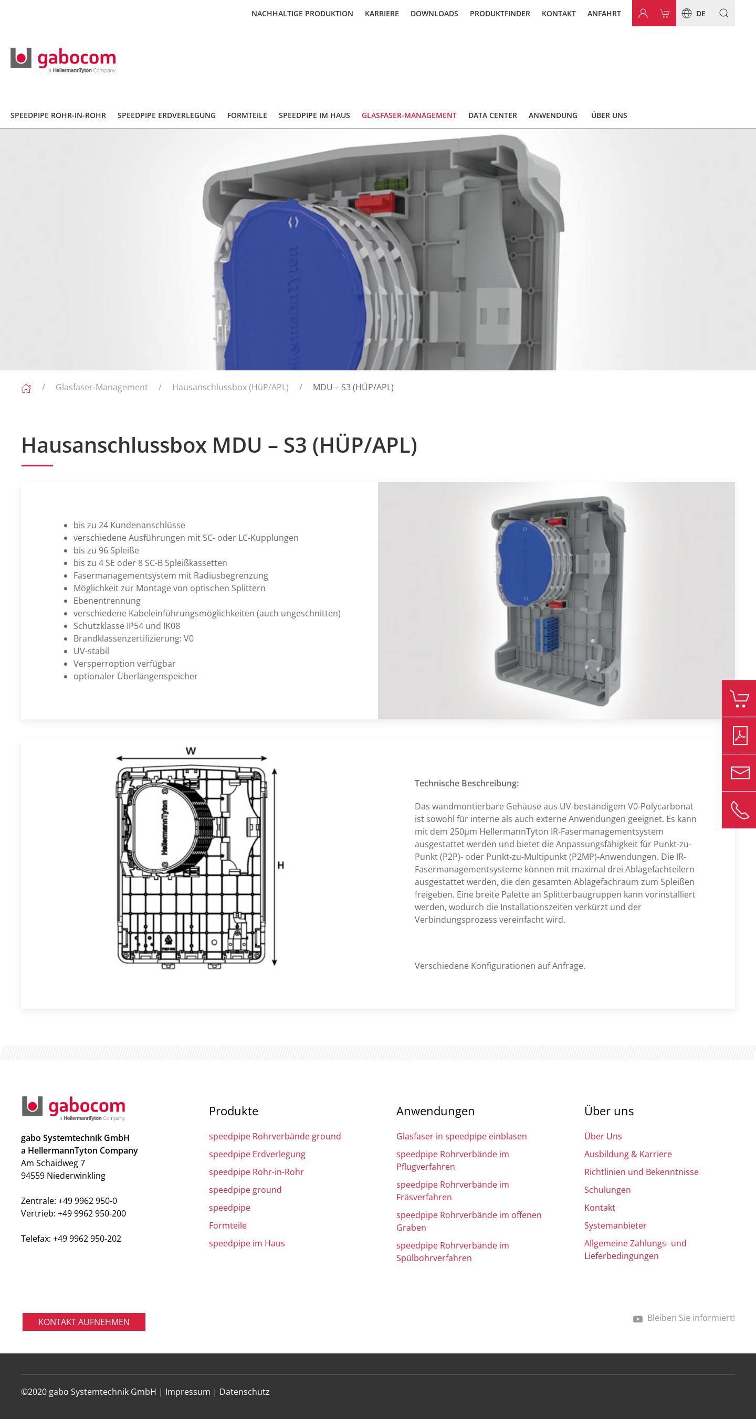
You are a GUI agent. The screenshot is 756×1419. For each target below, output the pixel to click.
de (691, 13)
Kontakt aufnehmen (84, 1322)
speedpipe (229, 1207)
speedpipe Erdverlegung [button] (167, 115)
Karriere (382, 13)
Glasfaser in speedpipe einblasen (461, 1136)
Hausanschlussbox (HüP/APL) (230, 387)
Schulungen (607, 1190)
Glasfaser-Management (102, 387)
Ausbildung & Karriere (628, 1154)
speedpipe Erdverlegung (257, 1154)
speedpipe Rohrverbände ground (275, 1136)
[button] (720, 13)
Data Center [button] (492, 115)
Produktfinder (500, 13)
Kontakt (559, 13)
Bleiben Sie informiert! (684, 1318)
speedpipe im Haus (247, 1243)
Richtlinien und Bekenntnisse (641, 1172)
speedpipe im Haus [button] (314, 115)
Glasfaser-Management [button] (409, 115)
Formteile (228, 1225)
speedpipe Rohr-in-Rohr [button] (58, 115)
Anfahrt (604, 13)
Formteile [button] (247, 115)
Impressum (188, 1391)
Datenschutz (244, 1391)
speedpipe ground (245, 1190)
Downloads (434, 13)
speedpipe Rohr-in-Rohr (256, 1172)
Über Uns (603, 1136)
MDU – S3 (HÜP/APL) (353, 387)
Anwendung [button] (553, 115)
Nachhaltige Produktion (302, 13)
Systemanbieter (615, 1225)
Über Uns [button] (609, 115)
